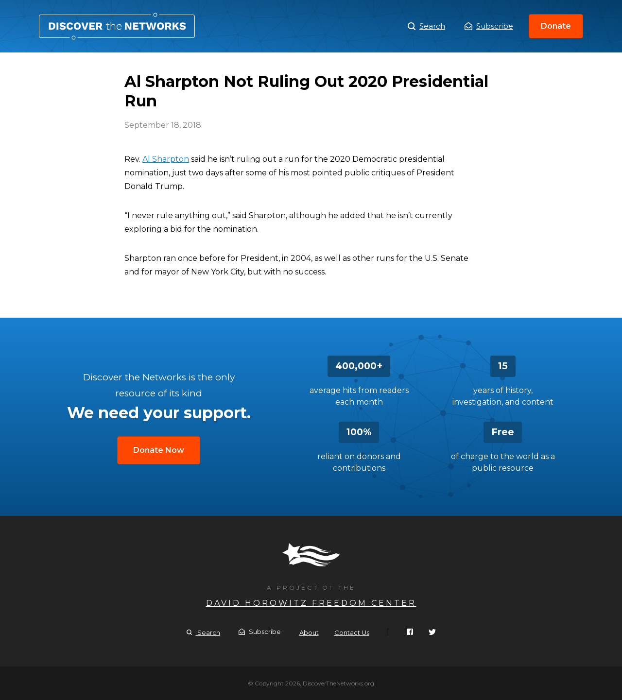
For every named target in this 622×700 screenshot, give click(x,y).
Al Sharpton (165, 159)
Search (426, 26)
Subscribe (489, 26)
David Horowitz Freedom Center (311, 603)
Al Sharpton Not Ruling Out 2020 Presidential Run (117, 26)
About (309, 632)
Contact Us (351, 632)
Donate (556, 26)
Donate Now (158, 450)
